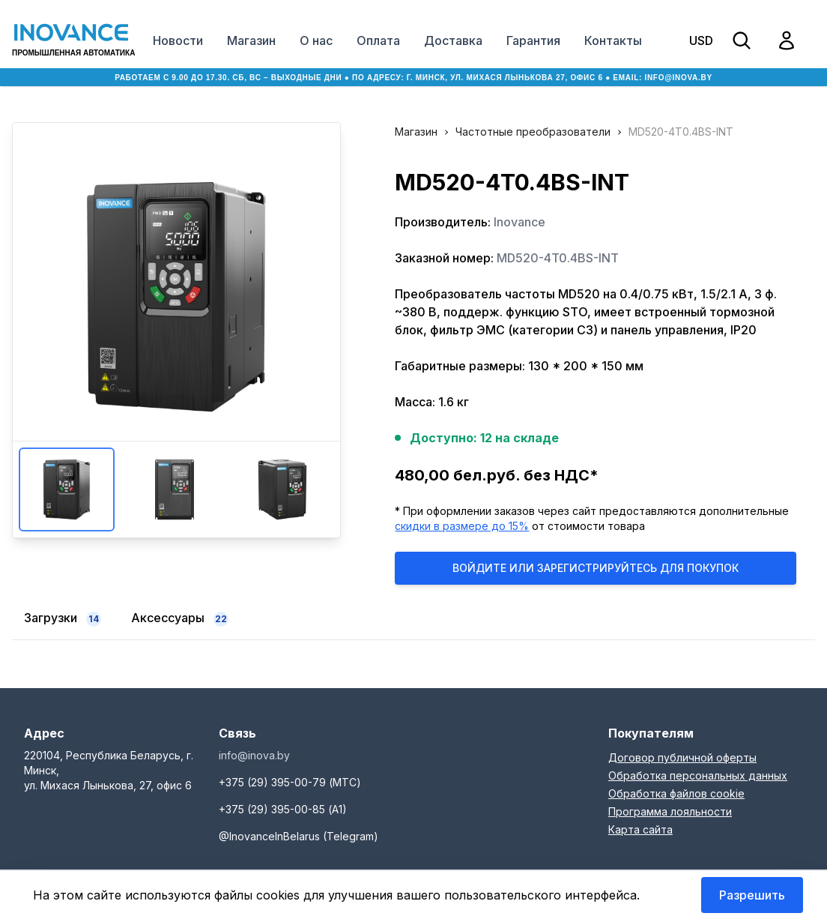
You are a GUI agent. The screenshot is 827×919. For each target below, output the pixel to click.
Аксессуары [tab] (179, 618)
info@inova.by (678, 77)
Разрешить (752, 895)
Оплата (378, 40)
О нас (316, 40)
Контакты (613, 40)
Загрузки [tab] (62, 618)
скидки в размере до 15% (462, 525)
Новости (178, 40)
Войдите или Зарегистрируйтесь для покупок (595, 567)
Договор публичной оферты (682, 757)
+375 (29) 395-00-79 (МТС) (290, 782)
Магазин (251, 40)
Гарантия (533, 40)
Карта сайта (640, 829)
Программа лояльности (670, 811)
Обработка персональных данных (697, 775)
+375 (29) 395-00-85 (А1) (283, 809)
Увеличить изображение (176, 296)
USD (701, 40)
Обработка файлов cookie (676, 793)
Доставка (453, 40)
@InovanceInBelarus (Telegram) (298, 836)
